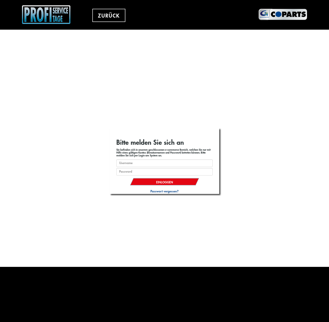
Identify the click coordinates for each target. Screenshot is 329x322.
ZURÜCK (109, 15)
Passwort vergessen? (164, 191)
